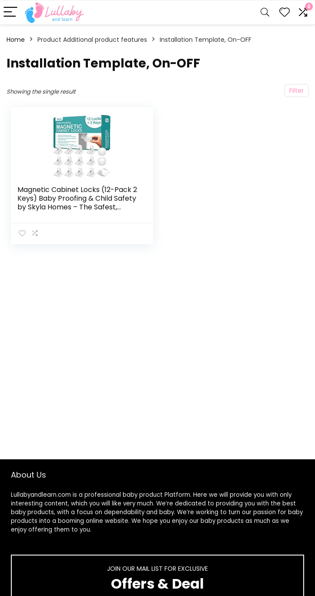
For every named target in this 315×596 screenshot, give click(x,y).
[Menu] (10, 12)
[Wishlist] (284, 12)
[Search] (265, 12)
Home (16, 39)
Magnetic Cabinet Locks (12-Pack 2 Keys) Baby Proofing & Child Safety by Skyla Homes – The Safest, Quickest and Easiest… (77, 203)
